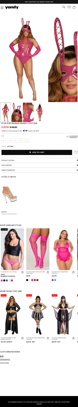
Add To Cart (36, 152)
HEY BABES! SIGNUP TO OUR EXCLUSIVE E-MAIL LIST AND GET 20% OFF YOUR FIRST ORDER (39, 403)
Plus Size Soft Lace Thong (9, 272)
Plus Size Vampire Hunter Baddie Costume (8, 338)
